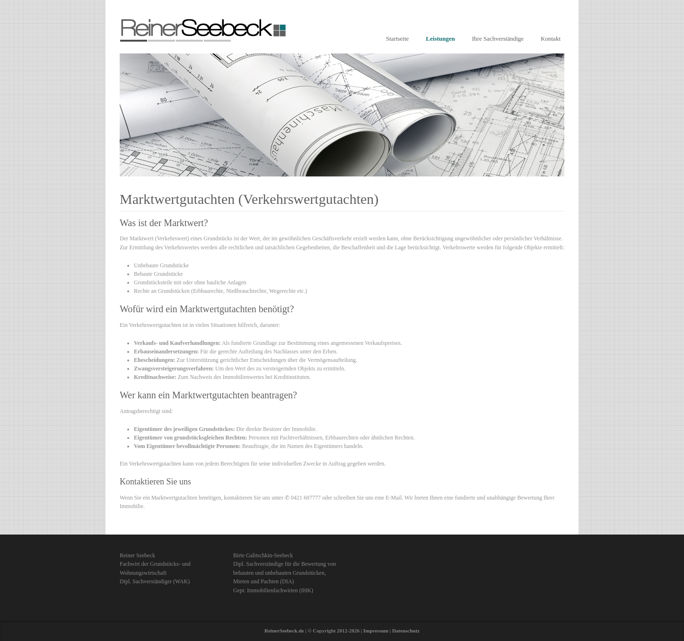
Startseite (397, 38)
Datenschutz (406, 630)
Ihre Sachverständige (498, 38)
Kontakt (551, 38)
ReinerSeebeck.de (284, 630)
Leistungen (440, 38)
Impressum (375, 630)
